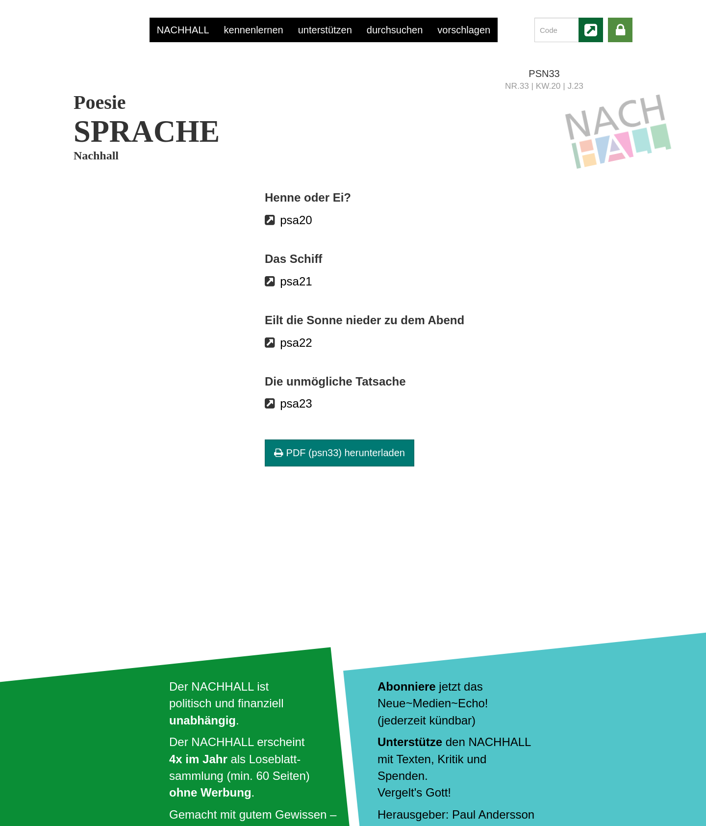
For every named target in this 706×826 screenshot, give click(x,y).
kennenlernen (253, 30)
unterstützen (325, 30)
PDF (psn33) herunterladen (339, 452)
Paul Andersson (493, 814)
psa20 (296, 220)
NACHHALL (183, 30)
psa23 (296, 403)
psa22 (296, 342)
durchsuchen (395, 30)
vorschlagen (463, 30)
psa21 (296, 281)
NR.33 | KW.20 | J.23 (544, 86)
